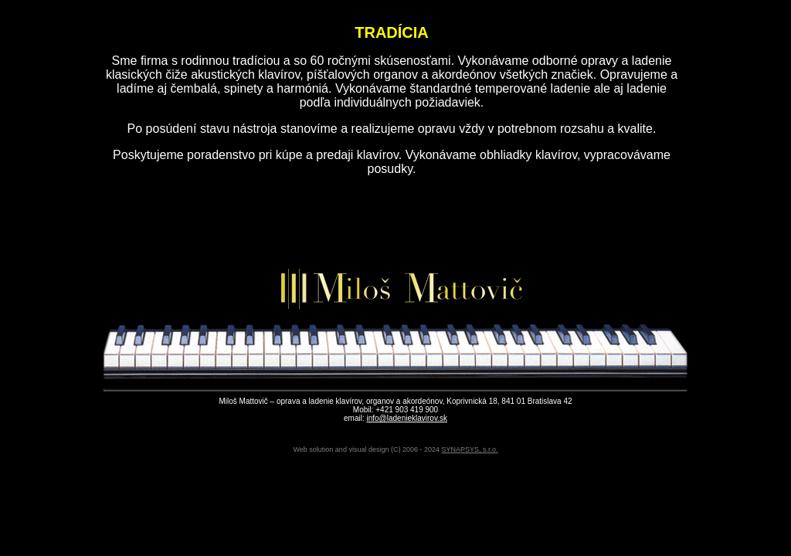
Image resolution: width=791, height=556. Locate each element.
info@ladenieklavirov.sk (406, 418)
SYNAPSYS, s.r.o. (469, 449)
